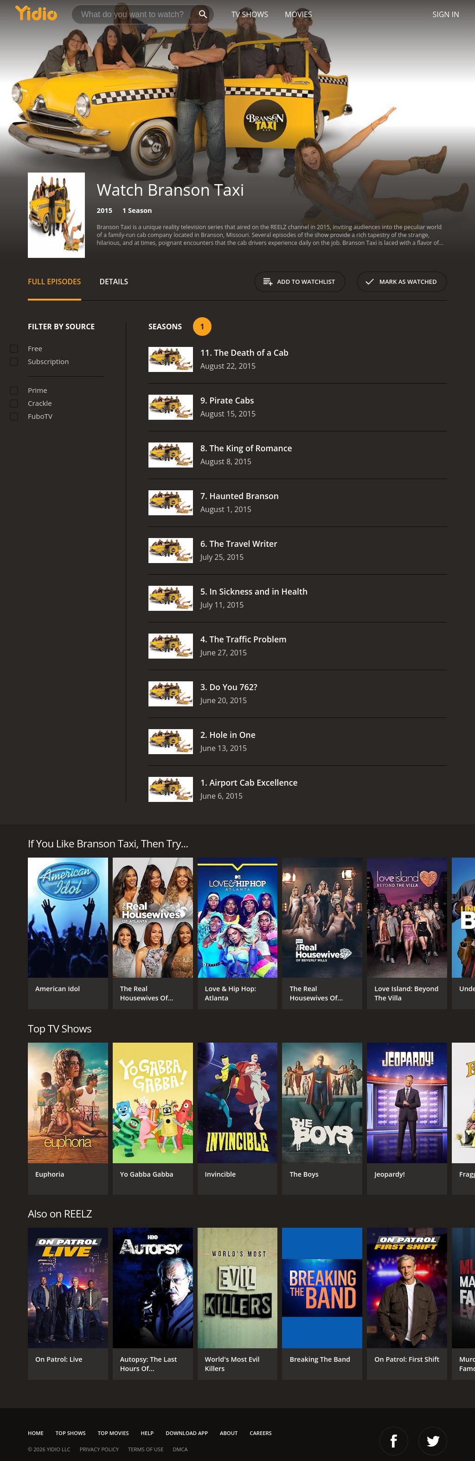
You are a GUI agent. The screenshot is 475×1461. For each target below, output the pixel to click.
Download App (187, 1432)
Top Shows (71, 1432)
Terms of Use (145, 1449)
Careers (260, 1432)
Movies (298, 14)
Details (114, 281)
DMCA (180, 1449)
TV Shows (249, 14)
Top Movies (113, 1432)
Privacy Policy (99, 1449)
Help (147, 1432)
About (229, 1432)
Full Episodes (54, 281)
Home (36, 1432)
